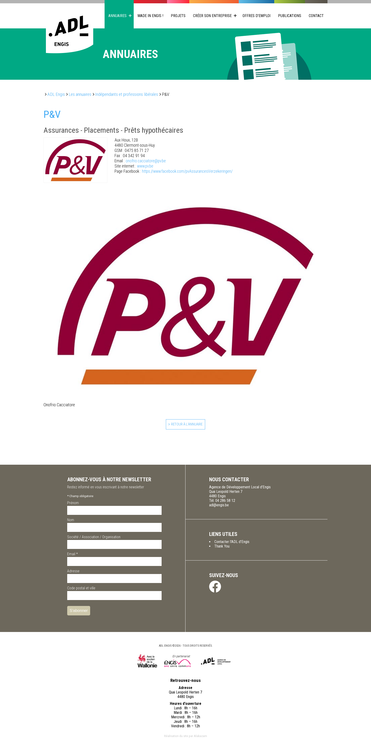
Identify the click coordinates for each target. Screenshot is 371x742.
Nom (70, 520)
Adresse (73, 572)
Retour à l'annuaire (187, 424)
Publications (289, 15)
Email (72, 554)
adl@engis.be (219, 506)
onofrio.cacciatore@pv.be (140, 161)
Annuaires (117, 15)
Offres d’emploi (256, 15)
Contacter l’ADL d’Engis (231, 542)
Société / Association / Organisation (93, 537)
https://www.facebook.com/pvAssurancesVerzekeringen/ (174, 171)
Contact (316, 15)
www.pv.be (134, 166)
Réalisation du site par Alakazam (185, 736)
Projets (178, 15)
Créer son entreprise (212, 15)
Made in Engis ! (150, 15)
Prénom (73, 503)
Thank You (222, 547)
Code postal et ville (81, 589)
